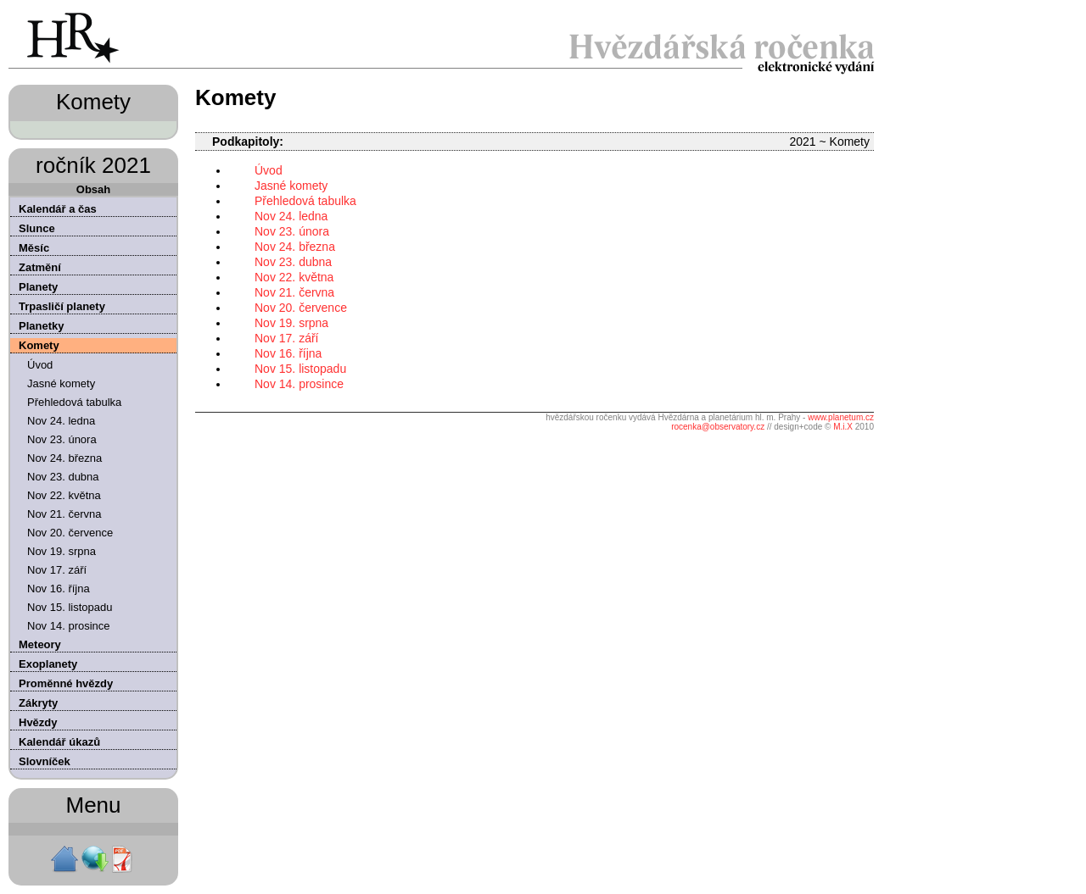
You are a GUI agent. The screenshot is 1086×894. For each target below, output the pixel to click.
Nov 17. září (57, 570)
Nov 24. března (64, 458)
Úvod (40, 364)
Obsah (93, 189)
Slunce (37, 228)
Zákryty (38, 703)
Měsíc (34, 248)
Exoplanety (48, 664)
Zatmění (40, 267)
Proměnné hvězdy (66, 683)
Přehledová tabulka (74, 402)
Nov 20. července (70, 532)
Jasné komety (61, 383)
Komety (39, 345)
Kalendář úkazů (59, 742)
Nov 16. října (58, 588)
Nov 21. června (64, 514)
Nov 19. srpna (61, 551)
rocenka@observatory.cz (717, 426)
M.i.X (843, 426)
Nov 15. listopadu (69, 607)
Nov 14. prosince (68, 625)
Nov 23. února (62, 439)
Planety (38, 286)
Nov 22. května (64, 495)
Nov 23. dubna (63, 476)
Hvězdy (38, 722)
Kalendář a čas (58, 209)
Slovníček (44, 761)
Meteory (40, 644)
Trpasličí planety (62, 306)
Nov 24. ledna (61, 420)
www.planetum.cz (841, 417)
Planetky (41, 325)
